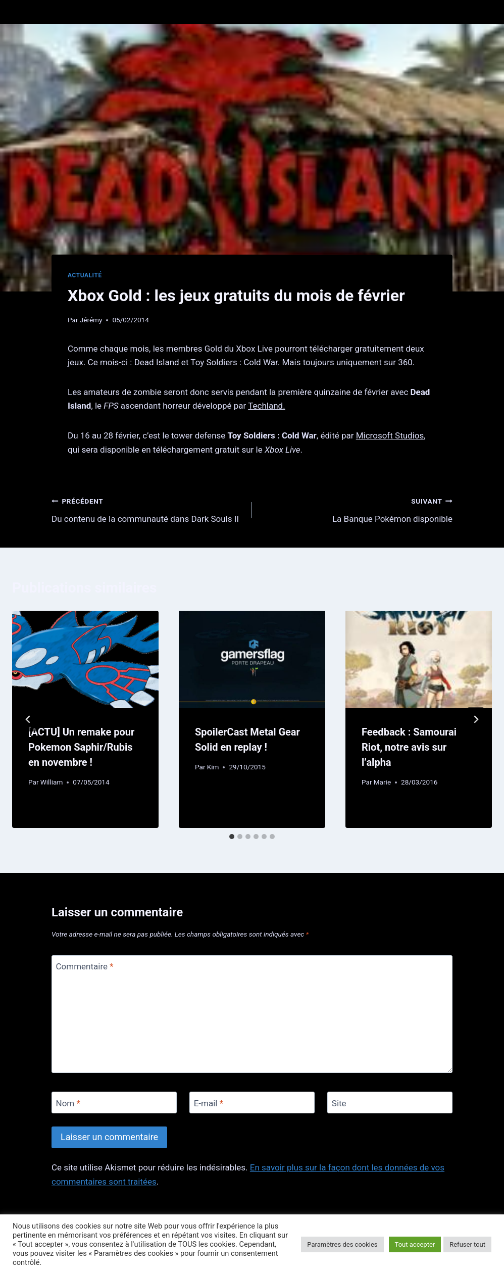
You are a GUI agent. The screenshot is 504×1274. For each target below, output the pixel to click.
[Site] (389, 1102)
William (51, 782)
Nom (68, 1103)
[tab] (231, 836)
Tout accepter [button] (415, 1244)
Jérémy (91, 320)
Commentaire (85, 966)
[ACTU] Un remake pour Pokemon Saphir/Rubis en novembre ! (81, 747)
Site (339, 1103)
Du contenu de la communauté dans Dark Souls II (147, 509)
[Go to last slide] (28, 719)
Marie (382, 782)
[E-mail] (252, 1102)
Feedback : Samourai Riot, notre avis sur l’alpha (409, 747)
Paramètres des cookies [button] (342, 1244)
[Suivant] (476, 719)
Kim (213, 767)
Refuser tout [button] (467, 1244)
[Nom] (114, 1102)
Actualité (85, 275)
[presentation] (85, 659)
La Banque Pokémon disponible (356, 509)
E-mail (208, 1103)
